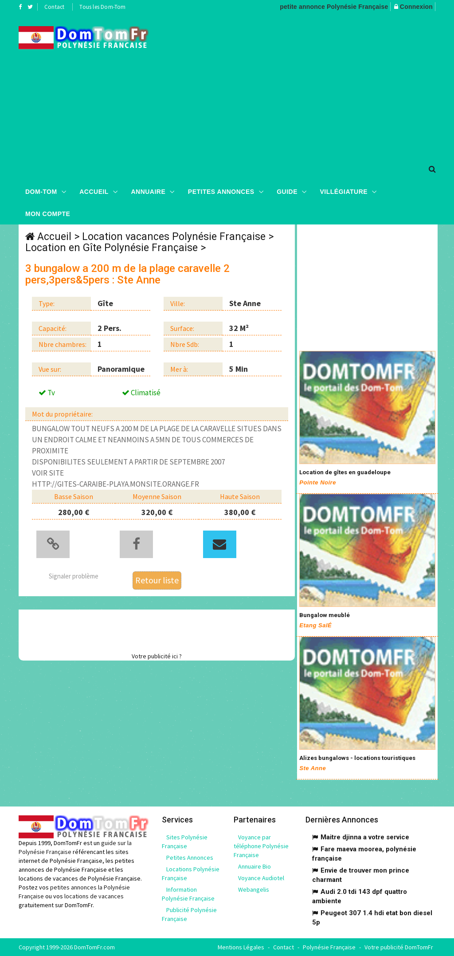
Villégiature (344, 191)
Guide (287, 191)
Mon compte (47, 213)
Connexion (416, 6)
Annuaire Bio (254, 866)
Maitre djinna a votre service (365, 837)
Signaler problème (73, 575)
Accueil (94, 191)
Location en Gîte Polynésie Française (111, 248)
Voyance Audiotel (261, 878)
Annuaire (148, 191)
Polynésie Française (329, 947)
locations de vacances (94, 896)
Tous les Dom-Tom (102, 7)
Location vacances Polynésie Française (174, 237)
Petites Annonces (221, 191)
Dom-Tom (41, 191)
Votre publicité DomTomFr (398, 947)
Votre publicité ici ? (157, 656)
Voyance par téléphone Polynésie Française (261, 846)
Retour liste (157, 579)
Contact (54, 7)
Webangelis (253, 889)
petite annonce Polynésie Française (334, 6)
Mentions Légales (241, 947)
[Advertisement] (308, 85)
